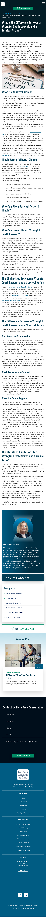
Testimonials (23, 802)
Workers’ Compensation (14, 617)
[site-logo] (3, 4)
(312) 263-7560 (24, 8)
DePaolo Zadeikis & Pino (9, 13)
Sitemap (14, 908)
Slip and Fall (23, 831)
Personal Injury (11, 598)
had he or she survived (20, 296)
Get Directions (23, 871)
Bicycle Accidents (23, 843)
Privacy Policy (29, 908)
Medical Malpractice (16, 612)
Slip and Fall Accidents (13, 603)
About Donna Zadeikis (11, 544)
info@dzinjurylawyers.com (25, 784)
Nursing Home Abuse (23, 850)
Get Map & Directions (23, 813)
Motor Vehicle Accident (13, 594)
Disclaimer (21, 908)
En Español (23, 805)
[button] (43, 3)
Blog (19, 13)
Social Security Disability (14, 608)
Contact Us (23, 809)
